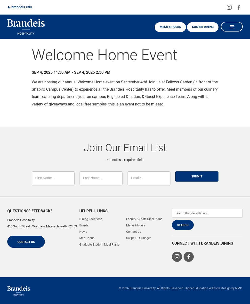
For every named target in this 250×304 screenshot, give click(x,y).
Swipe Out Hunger (138, 238)
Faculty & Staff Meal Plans (144, 219)
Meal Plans (87, 238)
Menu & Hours (169, 27)
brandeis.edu (19, 7)
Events (84, 225)
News (83, 231)
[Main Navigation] (232, 27)
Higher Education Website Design (208, 288)
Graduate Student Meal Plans (99, 244)
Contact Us (26, 242)
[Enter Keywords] (207, 213)
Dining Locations (90, 219)
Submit (196, 176)
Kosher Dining (202, 27)
